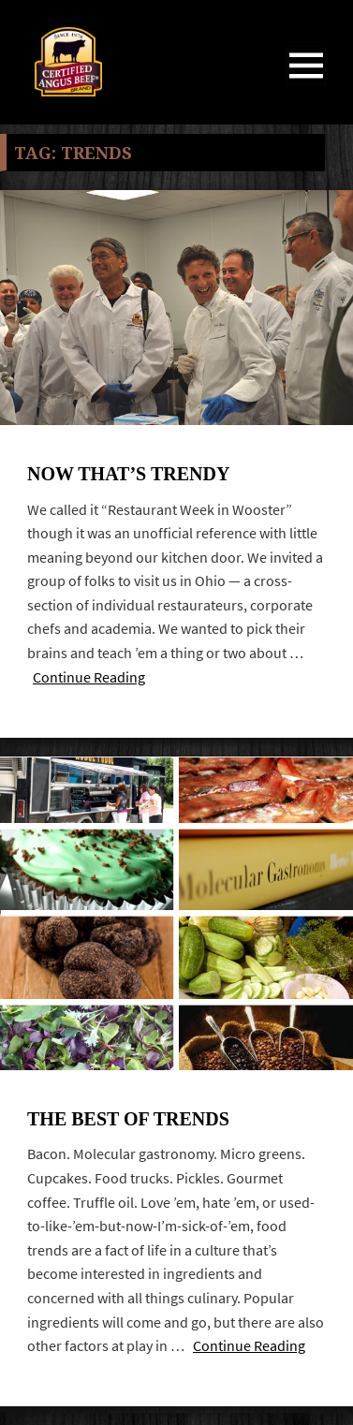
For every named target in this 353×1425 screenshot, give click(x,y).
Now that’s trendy (128, 473)
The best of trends (128, 1119)
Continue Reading (89, 677)
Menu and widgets (306, 84)
